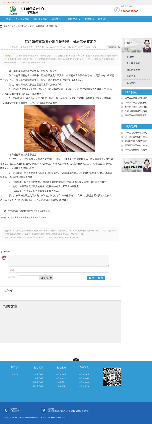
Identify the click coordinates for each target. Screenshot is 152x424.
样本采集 (61, 382)
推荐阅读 (131, 92)
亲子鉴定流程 (61, 378)
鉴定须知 (57, 19)
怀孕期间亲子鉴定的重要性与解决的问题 (138, 141)
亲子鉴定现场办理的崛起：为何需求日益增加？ (138, 98)
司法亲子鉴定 (38, 386)
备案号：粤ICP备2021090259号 (53, 417)
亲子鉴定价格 (84, 386)
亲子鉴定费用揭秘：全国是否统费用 (138, 137)
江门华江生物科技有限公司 (29, 417)
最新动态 (131, 126)
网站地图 (61, 386)
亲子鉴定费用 (61, 374)
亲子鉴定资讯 (52, 26)
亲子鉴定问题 (84, 378)
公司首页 (128, 43)
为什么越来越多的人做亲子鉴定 (138, 111)
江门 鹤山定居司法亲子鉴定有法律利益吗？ (27, 217)
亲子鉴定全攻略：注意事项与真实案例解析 (138, 150)
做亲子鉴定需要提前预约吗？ (138, 115)
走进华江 (102, 19)
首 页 (8, 19)
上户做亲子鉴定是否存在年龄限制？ (138, 103)
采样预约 (89, 19)
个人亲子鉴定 (22, 19)
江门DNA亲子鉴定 (25, 26)
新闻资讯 (74, 19)
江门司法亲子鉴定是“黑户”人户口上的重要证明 (29, 211)
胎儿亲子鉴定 (40, 19)
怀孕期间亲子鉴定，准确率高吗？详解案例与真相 (138, 145)
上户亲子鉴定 (38, 378)
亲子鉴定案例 (84, 382)
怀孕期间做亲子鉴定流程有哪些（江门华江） (138, 107)
